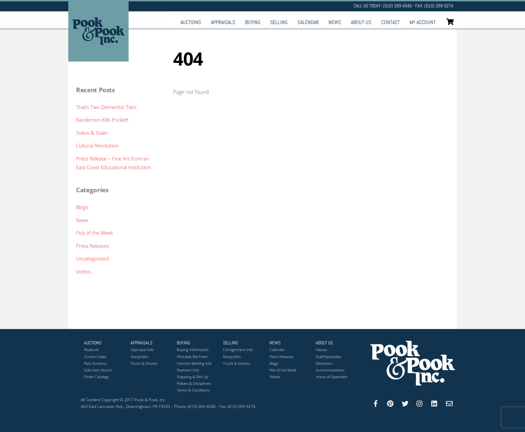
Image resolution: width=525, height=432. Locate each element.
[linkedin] (434, 403)
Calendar (308, 22)
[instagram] (420, 403)
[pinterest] (390, 403)
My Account (422, 22)
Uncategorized (92, 258)
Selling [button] (230, 343)
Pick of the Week (94, 232)
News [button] (275, 343)
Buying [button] (183, 343)
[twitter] (405, 403)
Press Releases (92, 245)
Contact (390, 22)
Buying (252, 22)
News (334, 22)
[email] (449, 403)
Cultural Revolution (97, 145)
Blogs (82, 207)
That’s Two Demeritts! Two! (106, 107)
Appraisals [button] (141, 343)
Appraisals (223, 22)
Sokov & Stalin (92, 132)
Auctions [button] (92, 343)
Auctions (190, 22)
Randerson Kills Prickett (102, 119)
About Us (361, 22)
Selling (279, 22)
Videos (83, 271)
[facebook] (375, 403)
